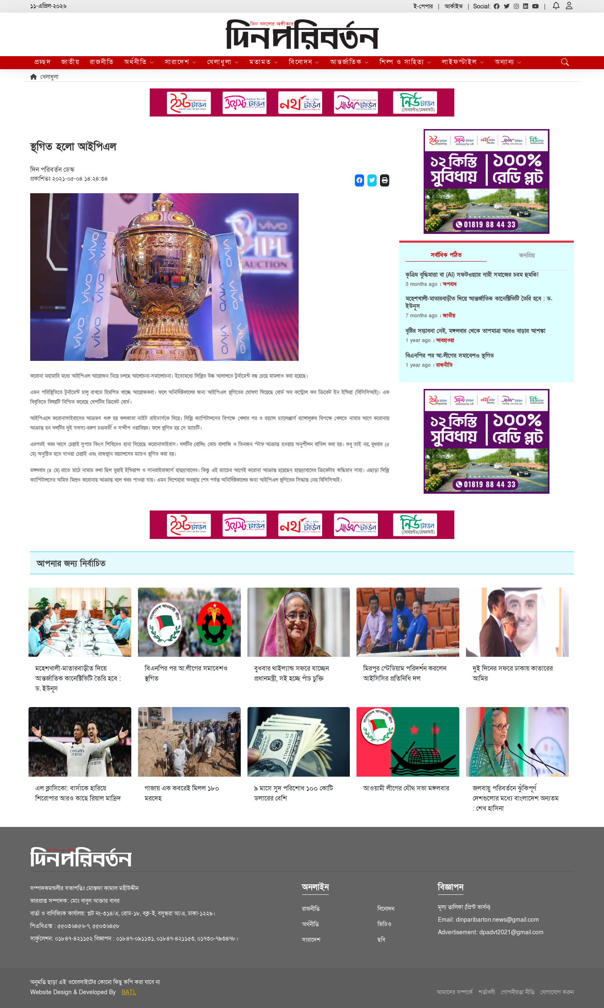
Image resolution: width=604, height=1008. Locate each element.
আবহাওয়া (445, 340)
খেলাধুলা (223, 62)
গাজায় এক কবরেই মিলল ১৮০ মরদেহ (182, 793)
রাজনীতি (102, 62)
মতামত (264, 62)
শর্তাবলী (487, 992)
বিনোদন (304, 62)
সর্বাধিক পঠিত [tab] (446, 255)
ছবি (381, 940)
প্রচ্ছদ (42, 62)
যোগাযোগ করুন (557, 992)
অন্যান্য (508, 62)
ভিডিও (384, 924)
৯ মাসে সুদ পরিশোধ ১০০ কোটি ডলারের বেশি (293, 793)
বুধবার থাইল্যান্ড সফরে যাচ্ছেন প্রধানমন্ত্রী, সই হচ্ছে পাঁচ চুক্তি (291, 673)
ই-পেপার (423, 6)
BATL (129, 992)
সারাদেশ (181, 62)
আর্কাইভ (454, 6)
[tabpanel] (487, 323)
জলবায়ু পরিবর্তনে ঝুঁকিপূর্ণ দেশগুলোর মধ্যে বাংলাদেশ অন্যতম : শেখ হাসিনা (516, 798)
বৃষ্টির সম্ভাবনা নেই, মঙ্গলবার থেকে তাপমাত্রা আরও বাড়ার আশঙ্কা (475, 331)
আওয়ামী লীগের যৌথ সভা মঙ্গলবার (406, 788)
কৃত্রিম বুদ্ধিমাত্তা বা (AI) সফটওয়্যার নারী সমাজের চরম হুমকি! (472, 275)
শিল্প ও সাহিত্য (406, 62)
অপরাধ (449, 284)
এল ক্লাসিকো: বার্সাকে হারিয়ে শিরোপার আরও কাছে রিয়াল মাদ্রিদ (78, 793)
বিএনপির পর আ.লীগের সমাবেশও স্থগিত (450, 356)
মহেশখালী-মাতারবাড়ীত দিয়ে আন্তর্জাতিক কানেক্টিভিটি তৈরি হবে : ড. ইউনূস (479, 302)
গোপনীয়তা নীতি (517, 992)
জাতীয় (70, 62)
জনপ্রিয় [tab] (527, 255)
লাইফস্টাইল (463, 62)
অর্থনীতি (139, 62)
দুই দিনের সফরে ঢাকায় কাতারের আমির (513, 673)
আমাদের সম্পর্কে (455, 992)
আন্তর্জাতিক (350, 62)
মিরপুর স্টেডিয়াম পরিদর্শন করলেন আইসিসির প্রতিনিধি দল (404, 673)
